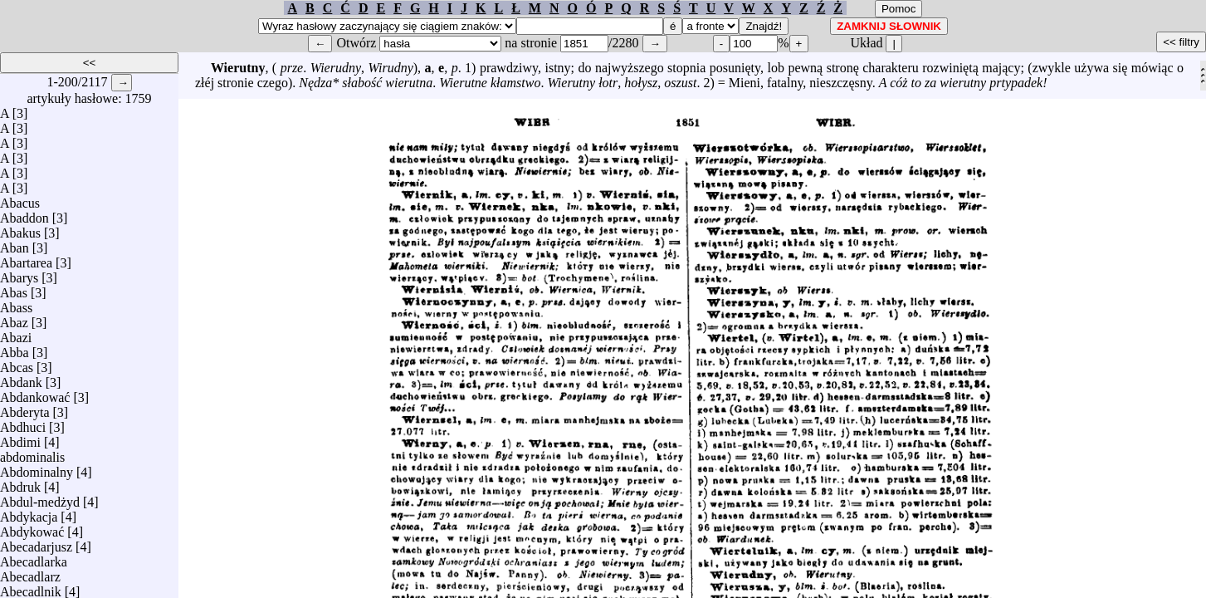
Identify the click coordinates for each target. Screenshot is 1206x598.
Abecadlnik (30, 588)
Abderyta (25, 408)
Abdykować (32, 528)
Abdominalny (36, 468)
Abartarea (26, 259)
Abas (13, 289)
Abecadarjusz (36, 543)
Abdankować (35, 393)
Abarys (19, 274)
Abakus (20, 229)
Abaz (14, 318)
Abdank (21, 378)
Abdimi (20, 438)
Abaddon (24, 214)
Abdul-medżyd (40, 498)
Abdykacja (28, 513)
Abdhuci (23, 423)
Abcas (16, 363)
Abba (14, 348)
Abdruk (20, 483)
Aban (14, 244)
